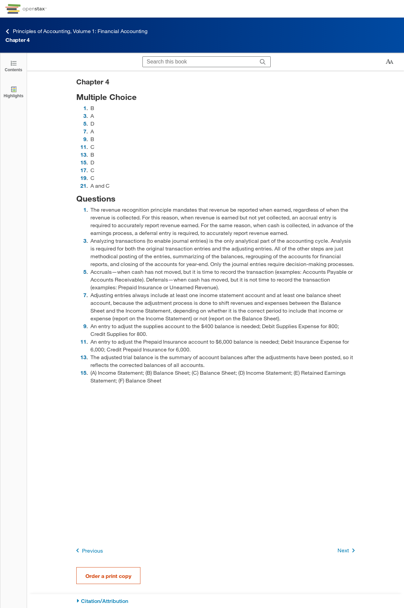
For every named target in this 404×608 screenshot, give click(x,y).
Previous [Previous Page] (88, 550)
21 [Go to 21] (83, 185)
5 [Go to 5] (84, 123)
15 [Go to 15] (83, 162)
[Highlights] (13, 92)
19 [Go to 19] (83, 178)
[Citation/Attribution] (215, 601)
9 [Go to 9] (84, 139)
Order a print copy (108, 576)
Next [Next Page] (347, 550)
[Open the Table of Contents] (13, 66)
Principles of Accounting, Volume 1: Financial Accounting (76, 31)
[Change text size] (389, 61)
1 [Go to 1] (84, 108)
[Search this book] (199, 61)
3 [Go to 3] (84, 115)
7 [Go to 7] (84, 131)
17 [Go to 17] (83, 170)
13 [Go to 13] (83, 154)
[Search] (262, 61)
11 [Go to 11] (83, 146)
